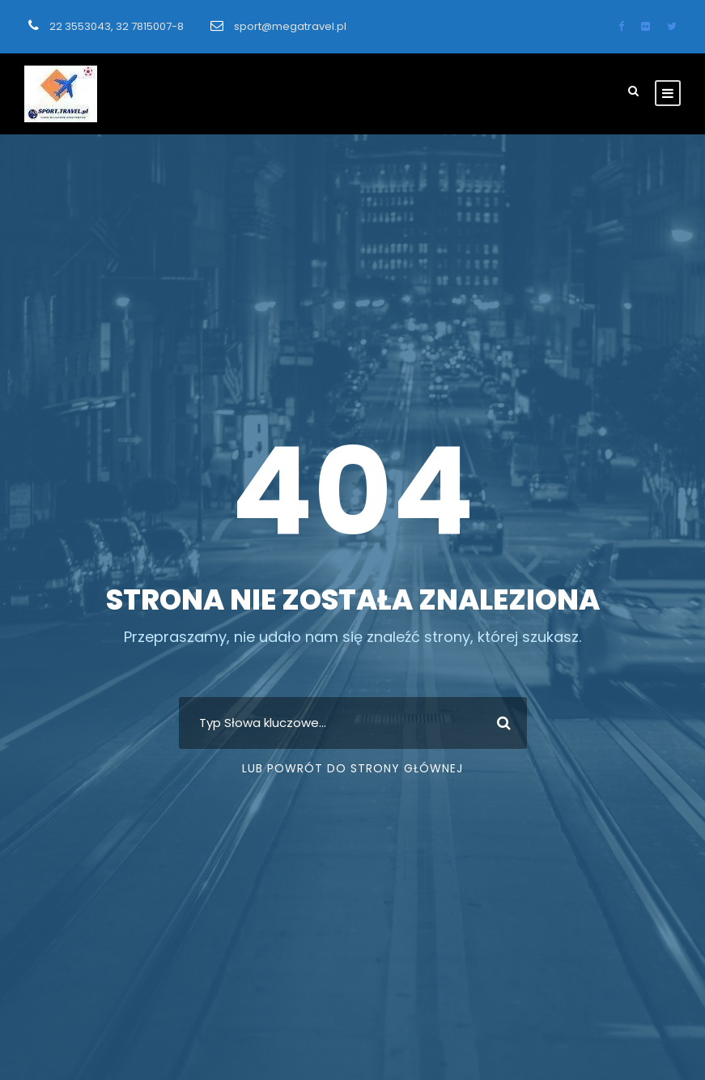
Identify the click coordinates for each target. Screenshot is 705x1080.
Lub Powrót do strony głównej (352, 768)
